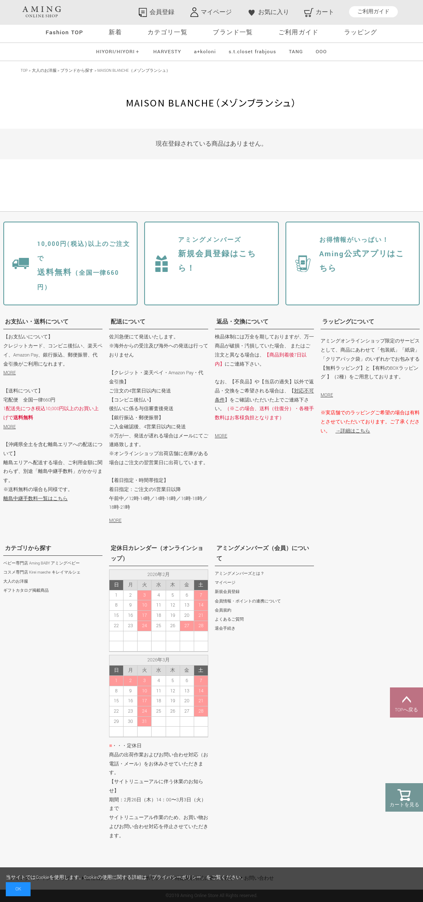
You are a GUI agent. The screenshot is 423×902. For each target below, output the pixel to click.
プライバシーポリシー (176, 877)
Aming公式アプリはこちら (362, 255)
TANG (296, 51)
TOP (24, 70)
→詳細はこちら (352, 431)
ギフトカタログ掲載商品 (26, 590)
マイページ (225, 583)
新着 (115, 32)
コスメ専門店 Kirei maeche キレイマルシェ (42, 572)
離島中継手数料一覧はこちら (35, 499)
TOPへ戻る (406, 702)
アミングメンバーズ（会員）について (262, 553)
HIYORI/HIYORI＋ (118, 51)
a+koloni (205, 51)
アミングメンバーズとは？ (239, 573)
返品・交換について (242, 322)
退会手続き (225, 628)
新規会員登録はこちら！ (217, 255)
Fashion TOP (64, 32)
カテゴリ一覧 (167, 32)
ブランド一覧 (233, 32)
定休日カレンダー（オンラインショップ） (157, 553)
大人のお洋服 (44, 70)
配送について (128, 322)
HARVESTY (167, 51)
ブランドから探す (76, 70)
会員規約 (223, 610)
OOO (321, 51)
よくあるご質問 (229, 619)
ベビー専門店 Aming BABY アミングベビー (41, 563)
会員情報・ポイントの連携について (248, 601)
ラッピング (361, 32)
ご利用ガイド (373, 11)
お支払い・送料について (37, 322)
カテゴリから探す (28, 548)
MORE (9, 373)
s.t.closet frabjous (252, 51)
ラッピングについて (348, 322)
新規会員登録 (227, 592)
